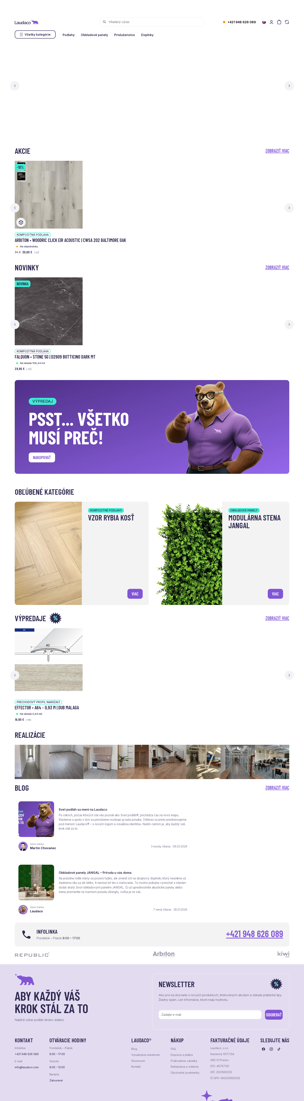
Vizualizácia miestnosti (145, 994)
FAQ (173, 988)
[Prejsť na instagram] (271, 989)
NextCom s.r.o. (109, 1093)
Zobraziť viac (277, 150)
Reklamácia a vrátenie (185, 1006)
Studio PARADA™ (156, 1093)
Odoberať (270, 953)
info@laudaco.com (27, 1007)
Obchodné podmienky (185, 1012)
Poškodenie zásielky (184, 1000)
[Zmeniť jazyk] (264, 22)
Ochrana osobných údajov (30, 1093)
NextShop (58, 1093)
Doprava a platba (182, 994)
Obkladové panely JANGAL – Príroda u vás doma (236, 805)
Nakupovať (42, 458)
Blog (134, 988)
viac (134, 593)
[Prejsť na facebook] (263, 989)
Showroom (138, 1000)
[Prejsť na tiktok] (279, 989)
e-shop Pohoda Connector (81, 1093)
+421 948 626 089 (242, 22)
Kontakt (136, 1006)
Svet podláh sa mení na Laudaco (84, 805)
